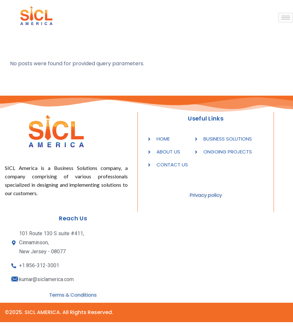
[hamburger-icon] (285, 17)
